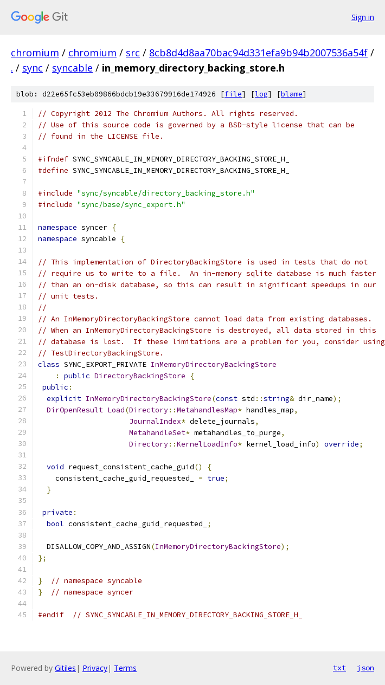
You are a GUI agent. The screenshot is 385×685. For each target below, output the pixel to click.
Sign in (362, 17)
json (365, 668)
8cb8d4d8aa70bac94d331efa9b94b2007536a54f (258, 52)
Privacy (94, 668)
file (233, 94)
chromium (35, 52)
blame (292, 94)
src (133, 52)
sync (32, 67)
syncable (72, 67)
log (261, 94)
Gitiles (65, 668)
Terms (125, 668)
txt (339, 668)
